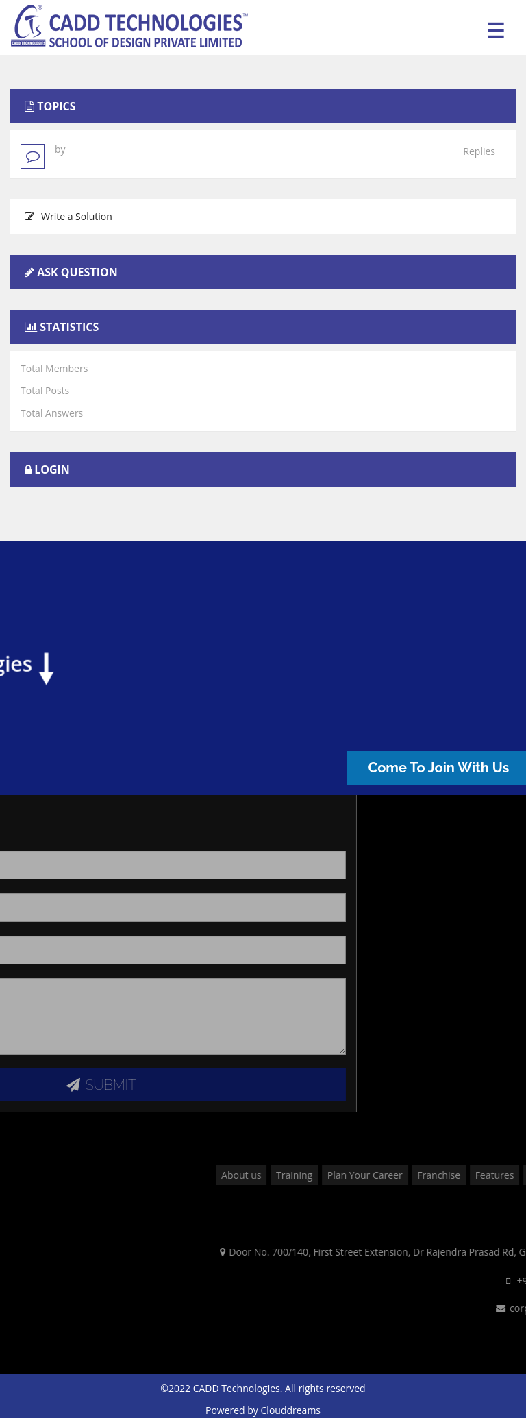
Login (52, 469)
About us (345, 1175)
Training (398, 1175)
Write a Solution (68, 216)
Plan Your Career (469, 1175)
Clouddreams (291, 1410)
